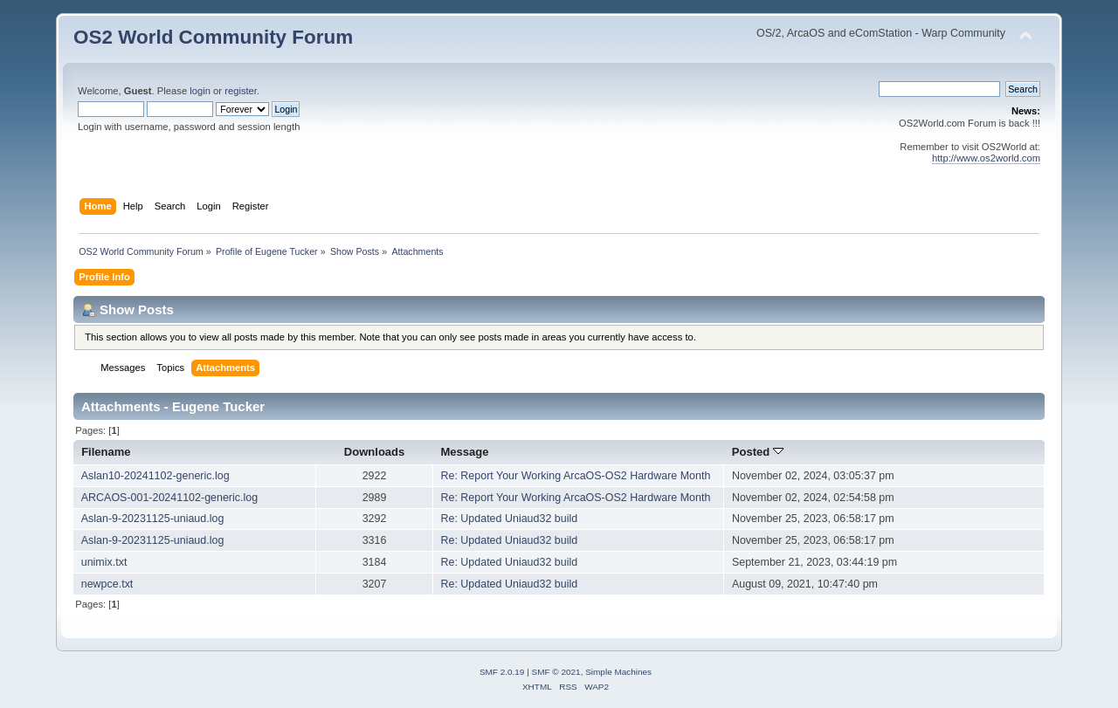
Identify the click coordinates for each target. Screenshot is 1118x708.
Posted (757, 451)
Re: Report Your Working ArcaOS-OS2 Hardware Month (575, 476)
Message (464, 451)
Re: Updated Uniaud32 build (508, 518)
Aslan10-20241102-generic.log (155, 476)
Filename (106, 451)
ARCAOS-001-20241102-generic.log (169, 497)
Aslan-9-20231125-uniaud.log (152, 518)
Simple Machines (618, 672)
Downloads (374, 451)
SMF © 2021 (556, 672)
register (240, 91)
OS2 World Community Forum (213, 37)
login (200, 91)
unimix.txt (104, 562)
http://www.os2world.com (986, 158)
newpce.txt (107, 584)
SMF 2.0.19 (502, 672)
